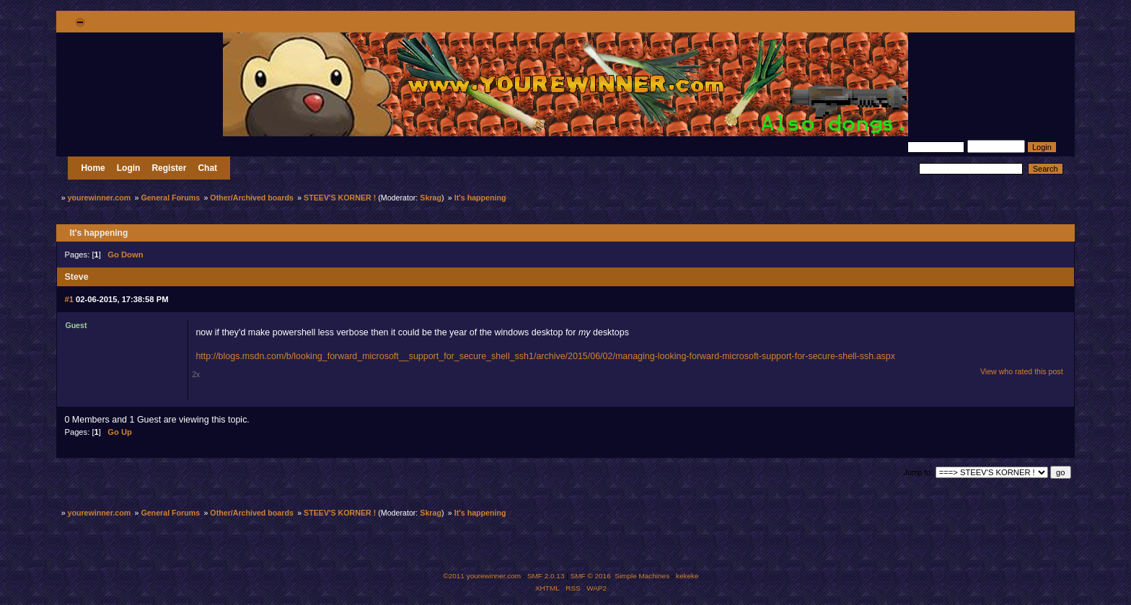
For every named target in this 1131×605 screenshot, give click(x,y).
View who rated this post (1021, 371)
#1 (68, 299)
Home (93, 168)
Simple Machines (642, 576)
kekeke (687, 576)
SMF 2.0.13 (546, 576)
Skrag (430, 197)
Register (168, 168)
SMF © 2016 (591, 576)
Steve (76, 277)
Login (129, 168)
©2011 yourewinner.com (482, 576)
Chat (207, 168)
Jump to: (918, 472)
